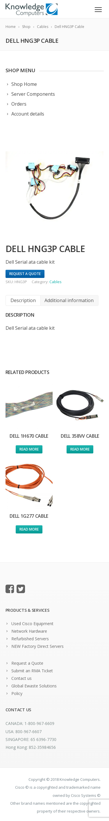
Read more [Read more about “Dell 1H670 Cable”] (29, 449)
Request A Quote (25, 273)
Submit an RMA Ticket (32, 670)
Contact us (21, 678)
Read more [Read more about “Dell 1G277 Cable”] (29, 529)
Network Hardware (29, 631)
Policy (16, 693)
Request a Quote (27, 663)
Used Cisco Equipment (32, 623)
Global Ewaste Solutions (34, 686)
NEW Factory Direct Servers (37, 646)
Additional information (69, 300)
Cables (55, 281)
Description (23, 300)
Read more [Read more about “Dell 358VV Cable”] (80, 449)
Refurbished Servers (30, 638)
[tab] (23, 300)
